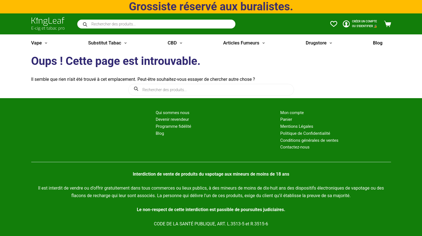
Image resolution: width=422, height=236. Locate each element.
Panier (286, 119)
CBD (176, 43)
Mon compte (292, 112)
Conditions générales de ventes (309, 140)
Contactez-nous (295, 147)
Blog (377, 43)
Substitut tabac (108, 43)
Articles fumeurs (245, 43)
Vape (40, 43)
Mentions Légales (296, 126)
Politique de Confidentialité (305, 133)
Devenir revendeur (172, 119)
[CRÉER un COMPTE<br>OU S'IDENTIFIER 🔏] (360, 24)
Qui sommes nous (172, 112)
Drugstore (320, 43)
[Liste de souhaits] (333, 23)
